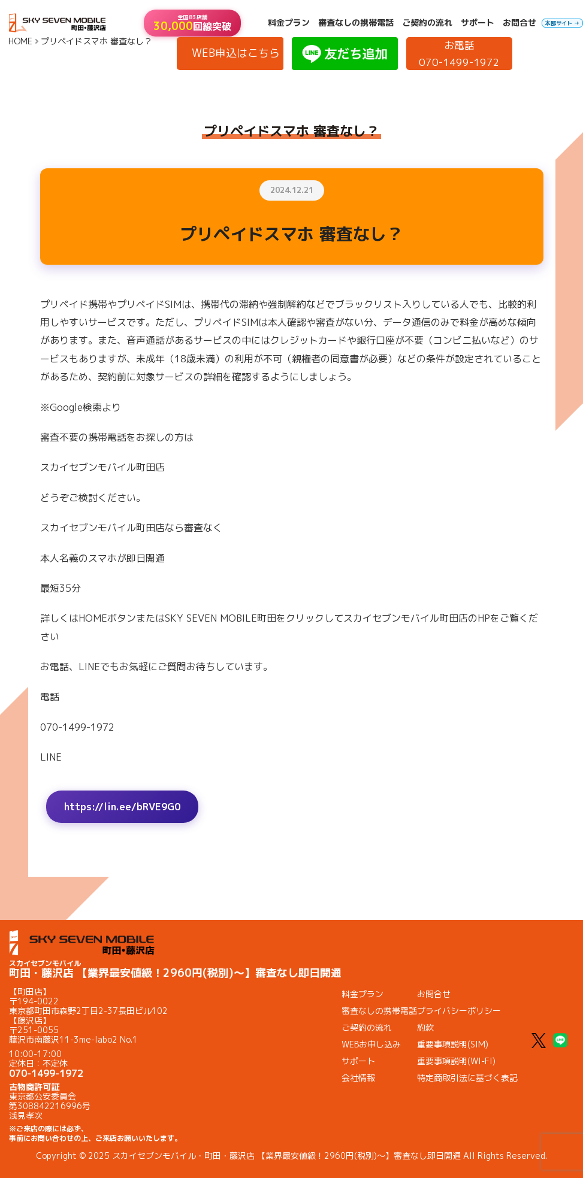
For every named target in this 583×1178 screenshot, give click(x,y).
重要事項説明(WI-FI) (456, 1061)
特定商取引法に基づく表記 (467, 1077)
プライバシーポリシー (459, 1010)
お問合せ (519, 23)
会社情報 (358, 1077)
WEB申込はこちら (236, 53)
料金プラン (289, 23)
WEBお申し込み (371, 1044)
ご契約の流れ (427, 23)
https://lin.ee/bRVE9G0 (122, 806)
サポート (477, 23)
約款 (425, 1027)
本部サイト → (562, 23)
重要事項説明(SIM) (452, 1044)
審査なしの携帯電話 (356, 23)
